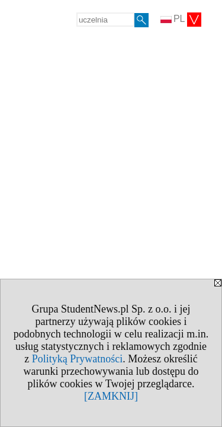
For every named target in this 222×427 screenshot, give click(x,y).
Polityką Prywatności (77, 359)
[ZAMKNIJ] (111, 396)
